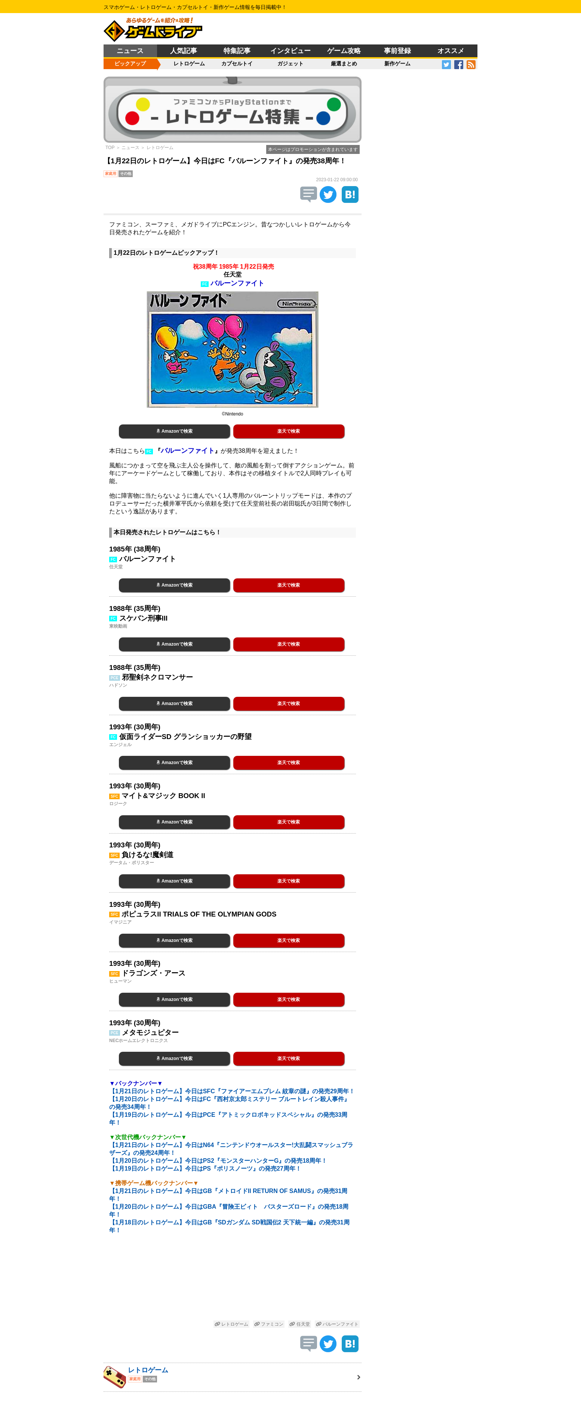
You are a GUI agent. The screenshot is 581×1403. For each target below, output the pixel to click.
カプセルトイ (237, 64)
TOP (109, 147)
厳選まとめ (344, 64)
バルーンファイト (337, 1324)
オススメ (450, 51)
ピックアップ (130, 64)
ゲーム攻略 (344, 51)
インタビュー (290, 51)
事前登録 (397, 51)
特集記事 (237, 51)
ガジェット (290, 64)
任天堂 (299, 1324)
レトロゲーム (189, 64)
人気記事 (183, 51)
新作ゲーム (397, 64)
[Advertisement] (233, 1282)
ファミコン (268, 1324)
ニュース (130, 51)
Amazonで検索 (174, 431)
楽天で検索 (288, 431)
